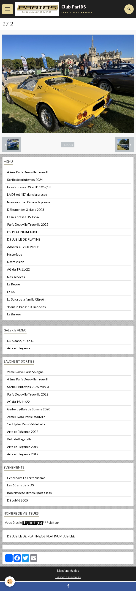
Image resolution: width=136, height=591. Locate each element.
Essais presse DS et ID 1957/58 (29, 187)
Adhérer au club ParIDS (23, 247)
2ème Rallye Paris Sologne (25, 372)
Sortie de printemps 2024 (25, 180)
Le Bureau (14, 314)
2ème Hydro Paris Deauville (26, 417)
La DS (11, 292)
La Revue (13, 284)
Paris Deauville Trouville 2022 (27, 224)
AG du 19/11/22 (18, 269)
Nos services (16, 277)
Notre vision (15, 262)
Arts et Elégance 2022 (22, 432)
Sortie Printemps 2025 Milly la (28, 387)
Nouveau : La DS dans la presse (28, 202)
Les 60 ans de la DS (20, 485)
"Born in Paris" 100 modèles (26, 307)
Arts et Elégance (18, 348)
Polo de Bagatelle (19, 439)
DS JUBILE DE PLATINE (23, 239)
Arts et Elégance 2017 (22, 454)
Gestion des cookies (68, 577)
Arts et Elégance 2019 (22, 447)
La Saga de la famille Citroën (26, 299)
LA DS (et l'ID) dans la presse (27, 194)
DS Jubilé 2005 (17, 500)
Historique (14, 254)
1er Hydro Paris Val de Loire (26, 424)
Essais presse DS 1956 (23, 217)
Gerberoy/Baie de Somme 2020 (28, 409)
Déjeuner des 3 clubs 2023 (25, 209)
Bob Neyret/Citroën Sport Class (29, 493)
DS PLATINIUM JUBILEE (24, 232)
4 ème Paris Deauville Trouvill (27, 172)
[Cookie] (10, 581)
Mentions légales (68, 570)
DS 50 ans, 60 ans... (20, 341)
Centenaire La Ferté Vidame (26, 478)
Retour (68, 144)
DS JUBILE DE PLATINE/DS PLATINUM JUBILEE (41, 536)
